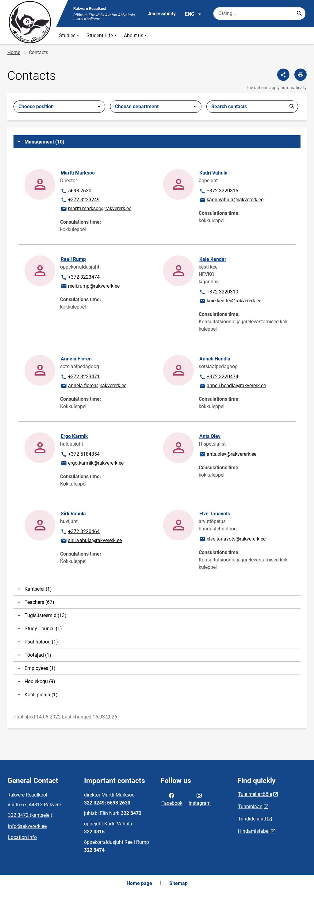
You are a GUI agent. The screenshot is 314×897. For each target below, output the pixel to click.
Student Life (102, 35)
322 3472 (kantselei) (30, 815)
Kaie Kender (212, 259)
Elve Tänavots (214, 514)
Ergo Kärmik (74, 436)
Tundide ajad (252, 819)
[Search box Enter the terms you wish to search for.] (259, 13)
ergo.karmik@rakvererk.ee (92, 463)
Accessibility (162, 14)
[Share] (283, 75)
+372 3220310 (218, 292)
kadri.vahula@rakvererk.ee (231, 200)
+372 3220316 (218, 191)
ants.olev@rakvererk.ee (227, 454)
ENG (193, 14)
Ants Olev (209, 436)
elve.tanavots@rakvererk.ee (232, 539)
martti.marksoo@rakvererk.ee (95, 209)
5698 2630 (76, 191)
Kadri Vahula (213, 173)
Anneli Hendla (214, 359)
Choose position (36, 106)
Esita (292, 106)
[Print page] (300, 75)
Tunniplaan (250, 806)
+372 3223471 (80, 377)
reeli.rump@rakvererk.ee (90, 286)
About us (136, 35)
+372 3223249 (80, 200)
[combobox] (59, 106)
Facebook (171, 798)
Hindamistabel (254, 831)
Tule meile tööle (255, 794)
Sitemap (178, 883)
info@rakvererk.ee (27, 826)
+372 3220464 (80, 532)
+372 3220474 (218, 377)
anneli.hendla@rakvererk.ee (232, 386)
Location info (22, 837)
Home (13, 52)
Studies (69, 35)
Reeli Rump (73, 259)
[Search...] (299, 13)
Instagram (200, 798)
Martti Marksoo (78, 173)
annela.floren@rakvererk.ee (93, 386)
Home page (139, 883)
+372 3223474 (80, 277)
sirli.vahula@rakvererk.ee (91, 541)
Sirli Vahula (73, 514)
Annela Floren (76, 359)
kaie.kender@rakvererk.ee (230, 301)
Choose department (137, 106)
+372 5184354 (80, 454)
